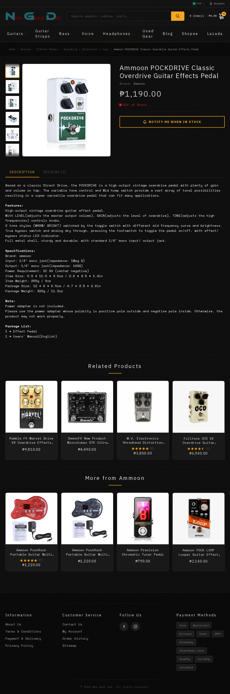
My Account (72, 631)
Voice (88, 33)
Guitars (17, 33)
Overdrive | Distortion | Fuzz (86, 49)
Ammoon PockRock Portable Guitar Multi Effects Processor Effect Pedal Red (31, 560)
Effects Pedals (47, 49)
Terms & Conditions (23, 631)
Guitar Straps (42, 33)
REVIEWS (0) (55, 172)
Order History (75, 638)
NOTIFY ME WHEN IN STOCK (172, 122)
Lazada (215, 33)
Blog (168, 33)
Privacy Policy (19, 645)
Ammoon (139, 83)
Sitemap (69, 645)
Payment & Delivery (23, 638)
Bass (66, 33)
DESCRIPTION (22, 172)
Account (217, 3)
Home (12, 49)
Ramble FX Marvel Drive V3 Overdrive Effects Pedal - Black (31, 447)
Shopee (190, 33)
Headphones (118, 33)
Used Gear (148, 33)
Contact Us (72, 624)
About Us (13, 624)
